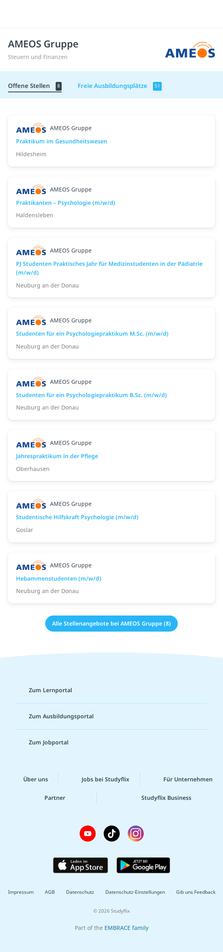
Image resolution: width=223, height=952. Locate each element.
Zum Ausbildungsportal (55, 716)
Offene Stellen (35, 86)
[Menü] (17, 14)
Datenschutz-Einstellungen (135, 892)
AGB (50, 892)
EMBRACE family (126, 928)
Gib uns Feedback (195, 892)
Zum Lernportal (44, 690)
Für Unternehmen (182, 779)
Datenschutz (80, 892)
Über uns (29, 779)
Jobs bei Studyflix (99, 779)
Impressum (21, 892)
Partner (48, 798)
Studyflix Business (160, 798)
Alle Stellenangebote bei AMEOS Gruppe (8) (111, 623)
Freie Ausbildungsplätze (120, 86)
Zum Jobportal (42, 742)
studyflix (118, 14)
